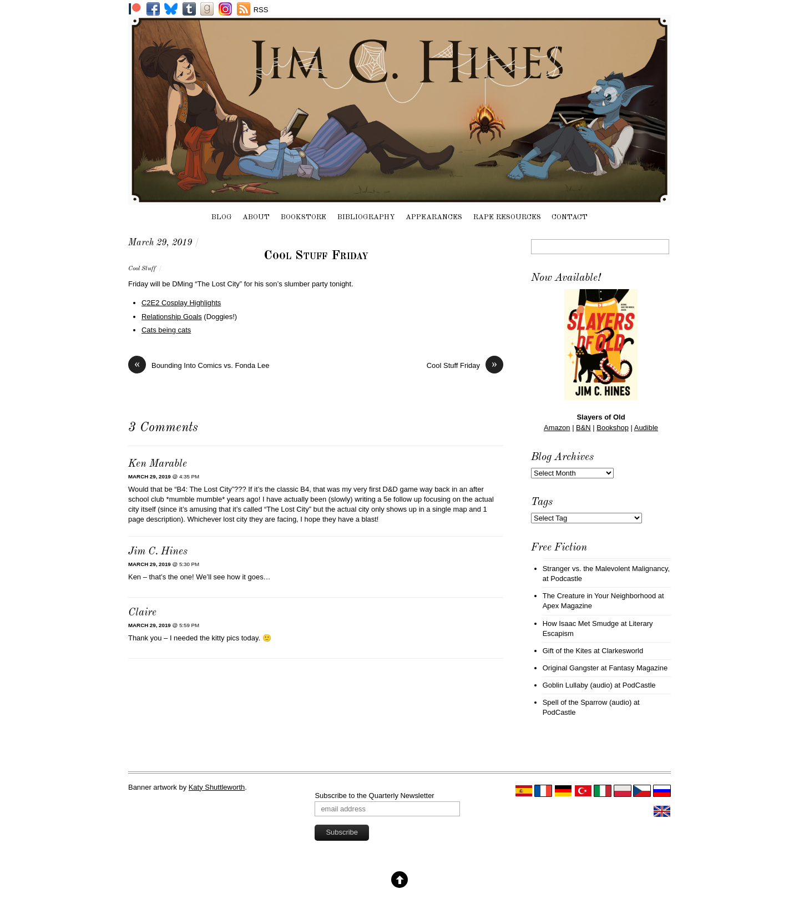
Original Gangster (571, 668)
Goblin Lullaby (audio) (578, 685)
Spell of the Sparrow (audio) (587, 702)
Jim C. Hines (158, 552)
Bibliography (366, 217)
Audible (646, 427)
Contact (570, 217)
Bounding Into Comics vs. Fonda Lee (198, 365)
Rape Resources (507, 217)
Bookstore (303, 217)
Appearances (434, 217)
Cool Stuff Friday (316, 255)
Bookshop (612, 427)
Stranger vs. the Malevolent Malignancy (605, 568)
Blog (221, 217)
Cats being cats (166, 330)
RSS (261, 10)
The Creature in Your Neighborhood (599, 596)
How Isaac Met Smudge (581, 623)
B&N (583, 427)
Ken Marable (157, 464)
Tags (542, 502)
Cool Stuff (142, 268)
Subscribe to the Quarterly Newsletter (374, 795)
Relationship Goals (171, 316)
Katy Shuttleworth (217, 787)
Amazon (557, 427)
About (256, 217)
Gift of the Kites (567, 651)
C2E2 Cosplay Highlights (181, 303)
